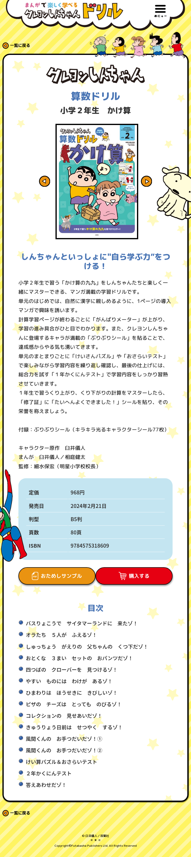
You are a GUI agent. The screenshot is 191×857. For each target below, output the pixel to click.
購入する (135, 578)
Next (154, 182)
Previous (37, 182)
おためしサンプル (55, 578)
